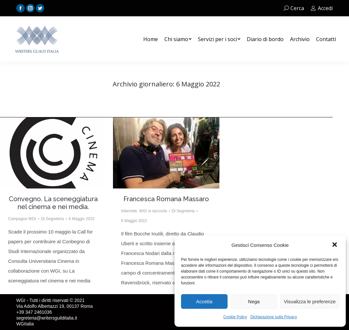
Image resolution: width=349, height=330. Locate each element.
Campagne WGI (22, 219)
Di (52, 219)
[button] (335, 245)
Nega (254, 301)
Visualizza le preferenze (310, 301)
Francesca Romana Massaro (166, 199)
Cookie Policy (235, 317)
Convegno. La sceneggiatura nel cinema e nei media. (53, 203)
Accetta (204, 301)
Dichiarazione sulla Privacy (273, 317)
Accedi (322, 8)
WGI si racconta (153, 211)
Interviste (129, 211)
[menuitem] (150, 39)
